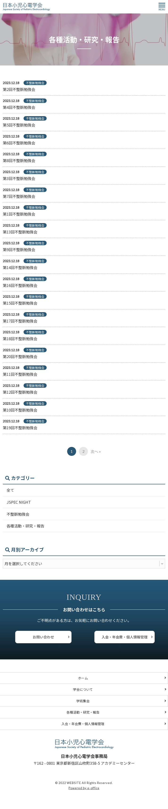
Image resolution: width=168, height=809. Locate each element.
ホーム (83, 678)
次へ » (96, 451)
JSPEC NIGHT (19, 502)
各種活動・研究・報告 (25, 526)
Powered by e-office (84, 788)
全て (10, 490)
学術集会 (83, 701)
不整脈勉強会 (18, 514)
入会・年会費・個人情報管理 (125, 636)
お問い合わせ (43, 636)
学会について (83, 689)
